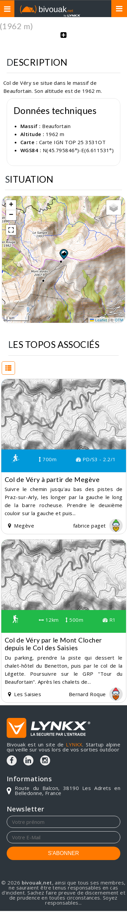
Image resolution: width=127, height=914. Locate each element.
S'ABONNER (63, 853)
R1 (109, 619)
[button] (63, 254)
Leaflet (98, 320)
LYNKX (74, 744)
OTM (119, 320)
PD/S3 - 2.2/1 (96, 459)
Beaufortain (56, 126)
